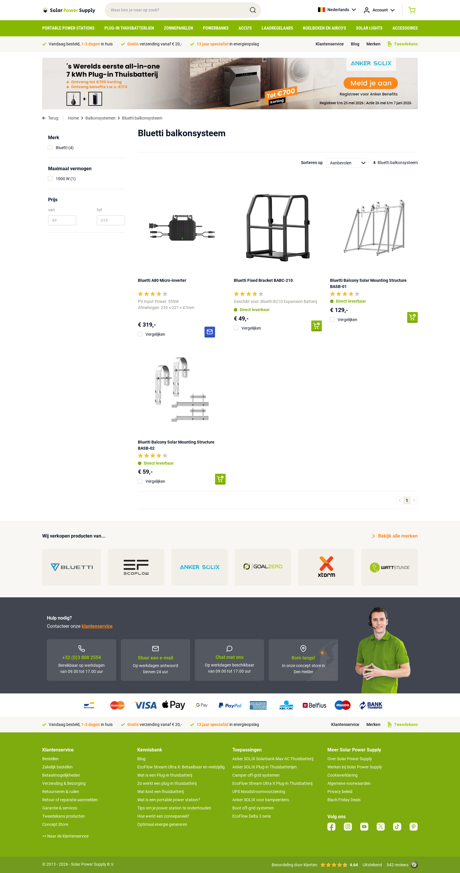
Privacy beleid (339, 791)
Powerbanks (216, 28)
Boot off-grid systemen (253, 808)
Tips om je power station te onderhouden (174, 808)
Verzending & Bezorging (64, 783)
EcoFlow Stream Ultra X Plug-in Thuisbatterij (272, 783)
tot (99, 209)
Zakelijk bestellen (57, 767)
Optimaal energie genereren (162, 824)
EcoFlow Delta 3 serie (251, 816)
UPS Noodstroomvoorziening (258, 791)
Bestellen (50, 758)
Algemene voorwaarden (349, 783)
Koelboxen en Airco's (324, 28)
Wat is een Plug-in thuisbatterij (164, 775)
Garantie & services (59, 808)
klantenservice (97, 626)
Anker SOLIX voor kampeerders (260, 799)
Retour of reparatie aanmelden (70, 799)
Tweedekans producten (63, 816)
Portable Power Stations (68, 28)
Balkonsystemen (100, 118)
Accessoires (405, 28)
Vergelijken (155, 334)
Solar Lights (369, 28)
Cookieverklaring (342, 775)
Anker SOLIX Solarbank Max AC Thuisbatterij (272, 758)
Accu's (245, 28)
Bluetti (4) (65, 147)
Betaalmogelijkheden (61, 775)
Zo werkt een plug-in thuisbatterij (167, 783)
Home (73, 118)
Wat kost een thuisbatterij (160, 791)
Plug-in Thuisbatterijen (129, 28)
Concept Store (55, 824)
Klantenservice (330, 44)
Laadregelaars (277, 28)
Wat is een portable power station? (168, 799)
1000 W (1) (66, 178)
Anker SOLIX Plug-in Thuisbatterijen (264, 767)
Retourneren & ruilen (60, 791)
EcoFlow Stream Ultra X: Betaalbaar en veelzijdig (181, 767)
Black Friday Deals (344, 799)
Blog (355, 44)
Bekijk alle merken (395, 536)
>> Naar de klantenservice (65, 836)
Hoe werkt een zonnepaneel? (163, 816)
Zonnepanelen (178, 28)
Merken (373, 44)
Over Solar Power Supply (349, 758)
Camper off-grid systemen (256, 775)
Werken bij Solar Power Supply (354, 767)
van (51, 209)
